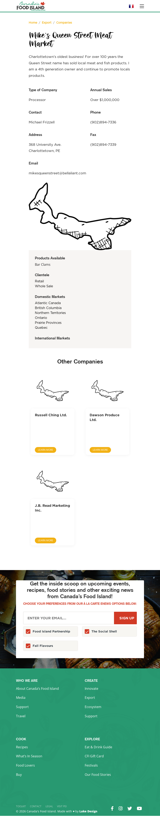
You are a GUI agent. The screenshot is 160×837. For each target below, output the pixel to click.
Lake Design (88, 811)
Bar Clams (42, 264)
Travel (20, 716)
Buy (19, 774)
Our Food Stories (98, 774)
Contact (35, 806)
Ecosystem (93, 707)
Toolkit (21, 806)
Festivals (91, 765)
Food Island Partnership (51, 631)
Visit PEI (62, 806)
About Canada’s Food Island (37, 688)
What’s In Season (29, 756)
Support (22, 707)
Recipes (22, 747)
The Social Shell (104, 631)
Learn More (45, 450)
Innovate (91, 688)
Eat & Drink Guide (98, 747)
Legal (49, 806)
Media (20, 697)
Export (90, 697)
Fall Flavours (43, 645)
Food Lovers (25, 765)
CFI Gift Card (94, 756)
